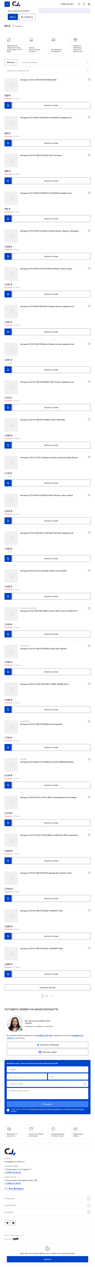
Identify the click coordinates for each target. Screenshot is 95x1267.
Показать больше (47, 987)
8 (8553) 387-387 (66, 4)
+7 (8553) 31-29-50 (12, 1183)
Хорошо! (47, 1259)
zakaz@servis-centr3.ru (14, 1162)
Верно (13, 17)
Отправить (47, 1104)
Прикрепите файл (47, 1084)
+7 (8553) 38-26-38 (12, 1172)
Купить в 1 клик (51, 105)
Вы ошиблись (27, 17)
